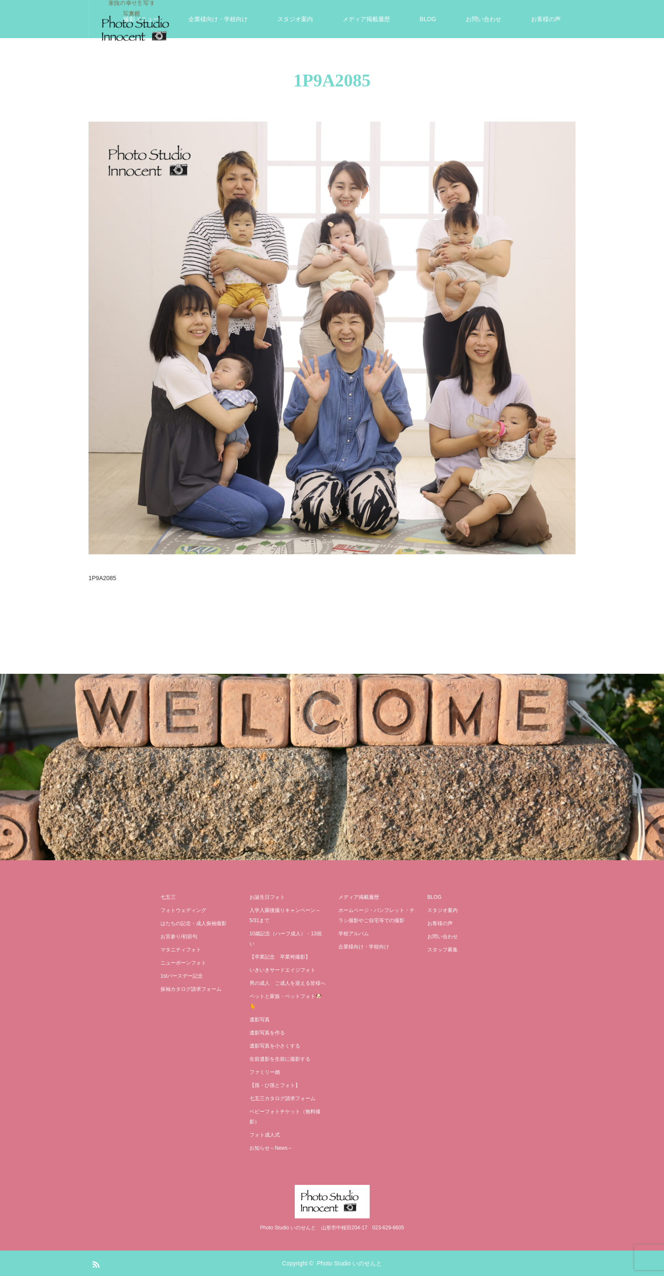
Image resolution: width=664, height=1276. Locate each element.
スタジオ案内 (295, 19)
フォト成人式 (264, 1135)
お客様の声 (546, 19)
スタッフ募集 (442, 950)
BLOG (428, 19)
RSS (95, 1263)
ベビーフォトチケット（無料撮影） (285, 1117)
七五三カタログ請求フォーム (282, 1098)
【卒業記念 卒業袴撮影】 (279, 957)
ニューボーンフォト (183, 963)
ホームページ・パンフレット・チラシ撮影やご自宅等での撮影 (376, 915)
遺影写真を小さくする (274, 1046)
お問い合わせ (483, 19)
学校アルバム (353, 934)
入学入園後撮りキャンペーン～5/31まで (285, 915)
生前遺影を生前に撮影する (279, 1059)
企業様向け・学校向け (218, 19)
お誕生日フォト (267, 897)
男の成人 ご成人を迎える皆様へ (287, 983)
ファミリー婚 (264, 1072)
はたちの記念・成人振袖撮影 (193, 923)
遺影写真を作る (267, 1033)
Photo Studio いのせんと (349, 1263)
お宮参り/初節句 (178, 937)
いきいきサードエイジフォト (282, 970)
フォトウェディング (183, 910)
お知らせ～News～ (271, 1148)
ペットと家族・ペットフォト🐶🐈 (285, 1001)
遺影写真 (259, 1020)
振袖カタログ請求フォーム (190, 989)
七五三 (168, 897)
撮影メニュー (141, 19)
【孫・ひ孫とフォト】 (274, 1085)
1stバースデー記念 (181, 976)
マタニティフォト (180, 950)
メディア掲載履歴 (366, 19)
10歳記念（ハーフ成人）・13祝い (285, 939)
